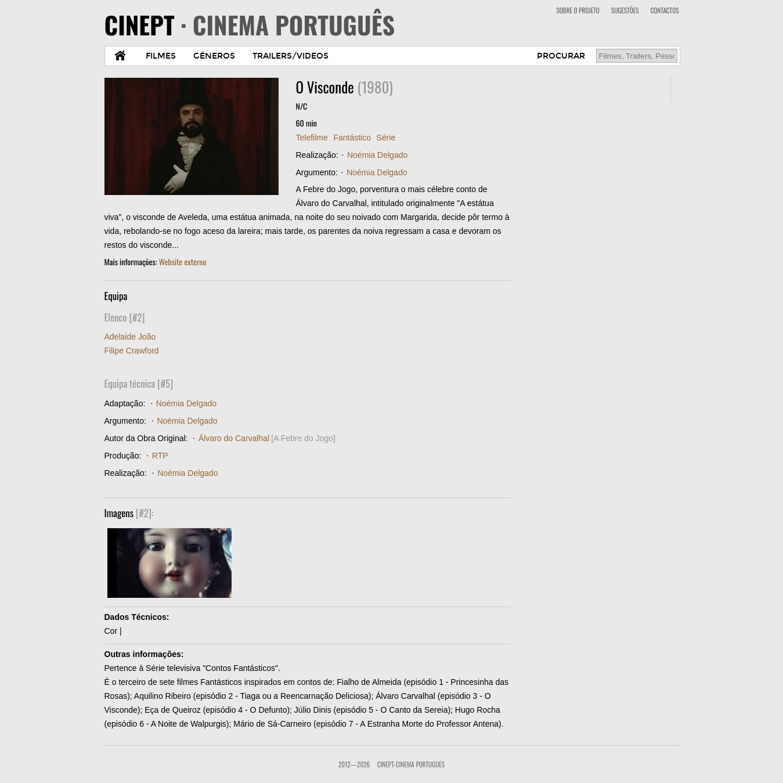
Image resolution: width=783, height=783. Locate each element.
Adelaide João (130, 336)
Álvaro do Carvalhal (234, 438)
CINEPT (249, 24)
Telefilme (312, 137)
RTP (160, 455)
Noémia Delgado (377, 155)
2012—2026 (354, 764)
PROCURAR (561, 56)
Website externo (183, 261)
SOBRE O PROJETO (577, 10)
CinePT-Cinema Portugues (411, 764)
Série (386, 137)
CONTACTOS (665, 10)
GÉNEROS (214, 56)
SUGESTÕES (625, 10)
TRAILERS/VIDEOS (290, 56)
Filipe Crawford (131, 350)
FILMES (161, 56)
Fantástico (352, 137)
